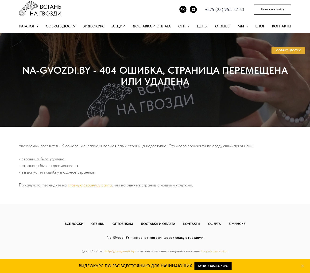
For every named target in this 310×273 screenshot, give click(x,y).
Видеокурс (94, 26)
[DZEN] (193, 9)
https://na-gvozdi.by (119, 251)
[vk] (182, 9)
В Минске (237, 224)
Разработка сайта (214, 251)
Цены (202, 26)
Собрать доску (60, 26)
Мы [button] (241, 26)
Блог (260, 26)
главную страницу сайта (90, 184)
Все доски (74, 224)
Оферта (214, 224)
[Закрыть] (302, 266)
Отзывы (222, 26)
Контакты (281, 26)
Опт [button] (182, 26)
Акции (118, 26)
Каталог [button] (27, 26)
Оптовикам (122, 224)
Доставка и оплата (152, 26)
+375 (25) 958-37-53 (224, 9)
